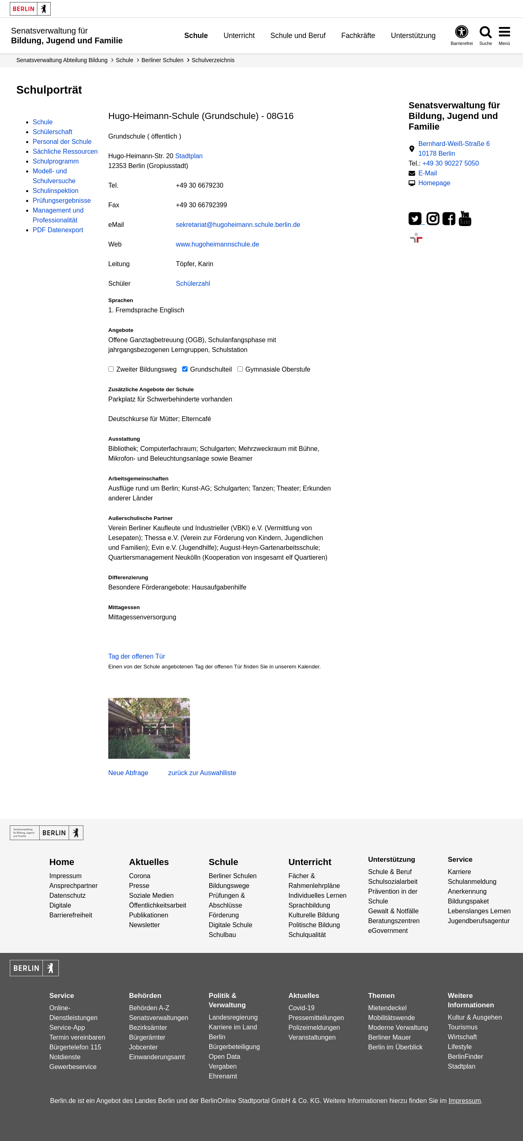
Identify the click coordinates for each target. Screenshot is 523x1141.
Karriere (459, 871)
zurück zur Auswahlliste (202, 772)
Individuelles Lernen (317, 895)
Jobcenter (143, 1047)
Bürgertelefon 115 (75, 1047)
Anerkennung (467, 891)
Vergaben (223, 1066)
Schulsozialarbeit (393, 881)
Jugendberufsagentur (479, 920)
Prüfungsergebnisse (62, 200)
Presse (139, 885)
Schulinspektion (55, 190)
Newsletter (144, 924)
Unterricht (239, 35)
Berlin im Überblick (395, 1047)
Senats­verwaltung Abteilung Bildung (61, 60)
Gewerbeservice (73, 1066)
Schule (196, 35)
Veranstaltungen (312, 1037)
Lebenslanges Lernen (479, 911)
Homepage (434, 182)
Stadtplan (189, 155)
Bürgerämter (147, 1037)
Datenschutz (67, 895)
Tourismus (463, 1027)
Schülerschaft (52, 131)
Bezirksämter (148, 1027)
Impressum (65, 875)
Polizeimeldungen (314, 1027)
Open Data (224, 1056)
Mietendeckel (387, 1007)
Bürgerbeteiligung (234, 1046)
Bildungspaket (468, 901)
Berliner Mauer (389, 1037)
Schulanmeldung (472, 881)
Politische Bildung (314, 924)
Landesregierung (233, 1017)
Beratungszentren (394, 920)
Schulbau (222, 934)
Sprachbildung (309, 905)
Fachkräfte (358, 35)
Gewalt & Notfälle (393, 911)
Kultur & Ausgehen (475, 1017)
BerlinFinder (465, 1056)
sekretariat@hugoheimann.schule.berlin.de (238, 224)
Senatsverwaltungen (158, 1017)
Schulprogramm (56, 161)
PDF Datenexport (58, 229)
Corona (139, 875)
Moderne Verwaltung (398, 1027)
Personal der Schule (62, 141)
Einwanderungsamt (157, 1057)
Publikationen (148, 915)
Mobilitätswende (391, 1017)
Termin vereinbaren (77, 1037)
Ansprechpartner (73, 885)
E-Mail (427, 172)
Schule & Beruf (390, 871)
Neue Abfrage (128, 772)
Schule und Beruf (298, 35)
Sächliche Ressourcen (65, 151)
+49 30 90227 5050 (450, 163)
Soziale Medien (151, 895)
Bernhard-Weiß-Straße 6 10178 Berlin (454, 148)
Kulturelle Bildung (314, 915)
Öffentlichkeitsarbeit (157, 905)
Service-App (67, 1027)
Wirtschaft (462, 1036)
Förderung (224, 915)
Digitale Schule (231, 924)
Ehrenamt (223, 1076)
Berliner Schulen (162, 60)
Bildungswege (229, 885)
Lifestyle (460, 1046)
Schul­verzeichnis (213, 60)
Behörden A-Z (149, 1007)
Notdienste (65, 1057)
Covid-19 (301, 1007)
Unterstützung (413, 35)
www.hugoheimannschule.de (217, 244)
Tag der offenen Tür (136, 656)
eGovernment (388, 930)
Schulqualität (307, 934)
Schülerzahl (193, 283)
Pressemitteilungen (316, 1017)
